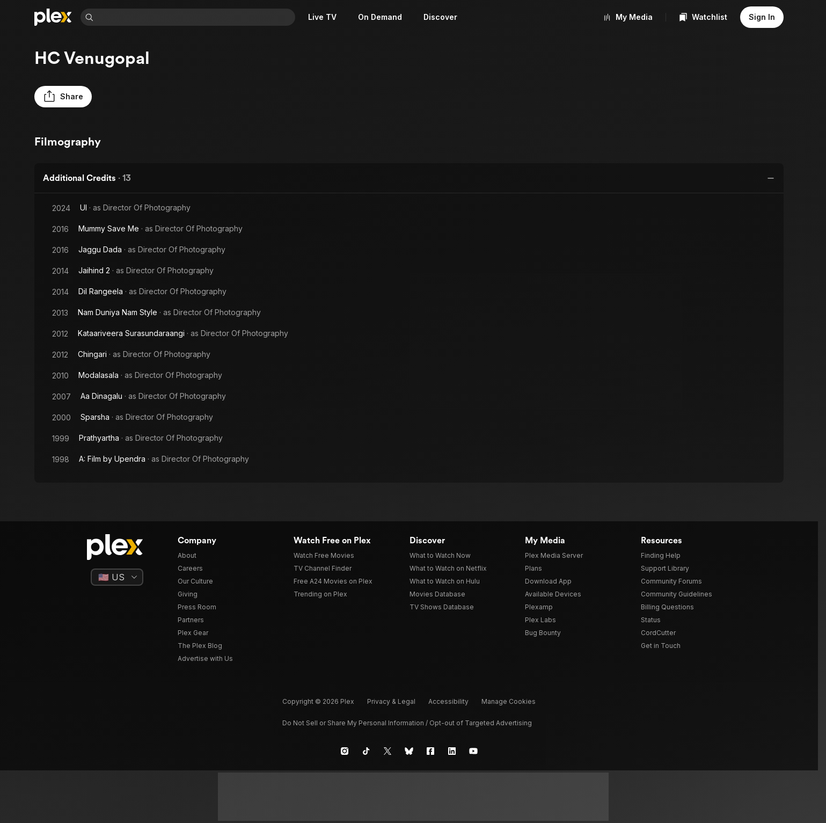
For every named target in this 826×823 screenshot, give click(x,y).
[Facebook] (430, 751)
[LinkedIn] (452, 751)
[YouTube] (473, 751)
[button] (63, 96)
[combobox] (195, 17)
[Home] (53, 17)
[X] (387, 751)
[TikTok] (366, 751)
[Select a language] (117, 577)
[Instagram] (344, 751)
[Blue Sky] (409, 751)
